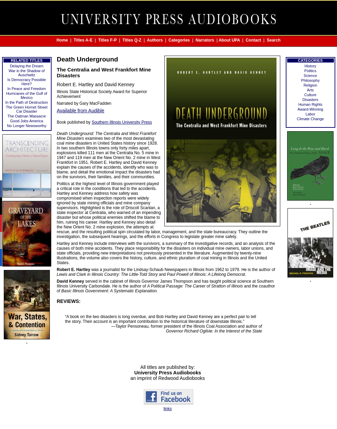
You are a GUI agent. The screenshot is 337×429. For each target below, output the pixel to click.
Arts (310, 90)
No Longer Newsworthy (26, 126)
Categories (179, 40)
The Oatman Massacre (27, 116)
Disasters (310, 100)
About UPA (229, 40)
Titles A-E (83, 40)
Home (62, 40)
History (310, 66)
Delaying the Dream (26, 66)
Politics (310, 71)
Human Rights (310, 104)
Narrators (205, 40)
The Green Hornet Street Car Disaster (26, 109)
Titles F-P (107, 40)
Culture (310, 95)
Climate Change (310, 119)
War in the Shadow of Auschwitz (27, 73)
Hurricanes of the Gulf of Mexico (26, 95)
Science (310, 76)
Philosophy (310, 80)
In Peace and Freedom (27, 89)
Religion (310, 85)
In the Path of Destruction (26, 102)
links (167, 408)
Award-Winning (310, 109)
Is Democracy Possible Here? (27, 82)
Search (274, 40)
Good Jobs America (26, 121)
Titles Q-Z (131, 40)
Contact (253, 40)
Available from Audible (80, 110)
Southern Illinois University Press (121, 122)
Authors (155, 40)
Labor (310, 114)
